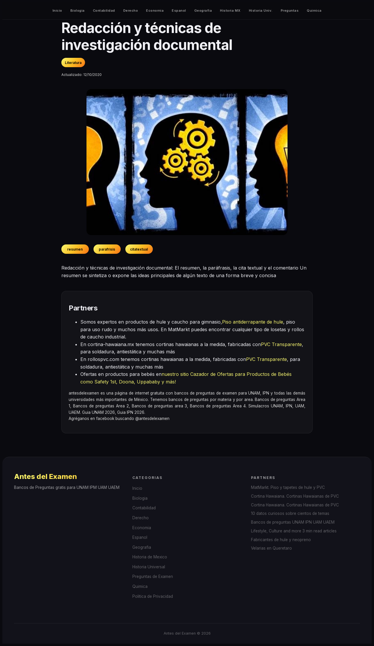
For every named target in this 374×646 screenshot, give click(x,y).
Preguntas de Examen (152, 576)
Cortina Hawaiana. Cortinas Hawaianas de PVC (295, 496)
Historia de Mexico (149, 557)
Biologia (77, 10)
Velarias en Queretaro (271, 548)
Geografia (203, 10)
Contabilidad (104, 10)
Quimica (314, 10)
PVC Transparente (281, 344)
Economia (155, 10)
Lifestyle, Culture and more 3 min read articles (294, 531)
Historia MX (230, 10)
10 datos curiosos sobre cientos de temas (290, 513)
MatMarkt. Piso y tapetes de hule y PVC (288, 487)
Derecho (130, 10)
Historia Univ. (261, 10)
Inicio (57, 10)
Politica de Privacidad (152, 596)
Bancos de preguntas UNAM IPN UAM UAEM (293, 522)
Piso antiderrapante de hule (252, 322)
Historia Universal (148, 567)
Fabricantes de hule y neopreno (281, 539)
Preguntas (290, 10)
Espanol (179, 10)
